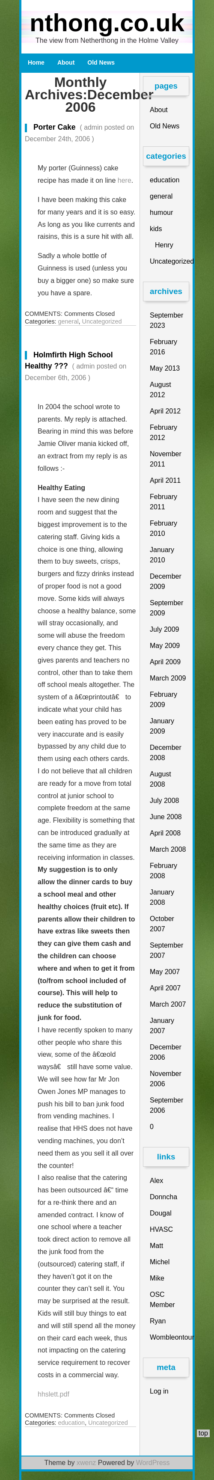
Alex (156, 1180)
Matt (156, 1245)
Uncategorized (102, 321)
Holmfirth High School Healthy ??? (75, 366)
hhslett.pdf (53, 1394)
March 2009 (168, 678)
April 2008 (165, 833)
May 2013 (165, 368)
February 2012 (163, 432)
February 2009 (163, 699)
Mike (157, 1278)
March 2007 (168, 1004)
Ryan (158, 1321)
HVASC (161, 1229)
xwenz (86, 1462)
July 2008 (164, 800)
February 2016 (163, 347)
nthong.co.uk (107, 22)
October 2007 (162, 924)
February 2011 (163, 502)
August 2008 (160, 779)
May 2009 (165, 645)
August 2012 (160, 389)
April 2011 (165, 480)
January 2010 (162, 555)
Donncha (163, 1197)
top (203, 1433)
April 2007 (165, 988)
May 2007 (165, 971)
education (71, 1422)
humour (161, 212)
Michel (159, 1262)
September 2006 (166, 1105)
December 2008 (165, 752)
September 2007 (166, 950)
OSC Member (162, 1299)
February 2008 (163, 871)
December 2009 (165, 581)
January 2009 (162, 726)
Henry (164, 245)
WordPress (153, 1462)
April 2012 (165, 411)
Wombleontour (169, 1337)
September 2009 (166, 608)
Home (36, 62)
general (68, 321)
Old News (101, 62)
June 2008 (166, 816)
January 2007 (162, 1025)
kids (156, 228)
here (124, 180)
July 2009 (164, 629)
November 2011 (165, 459)
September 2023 (166, 320)
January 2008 (162, 897)
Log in (159, 1391)
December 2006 (165, 1052)
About (65, 62)
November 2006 (165, 1079)
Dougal (161, 1213)
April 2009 (165, 662)
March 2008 (168, 849)
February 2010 (163, 528)
